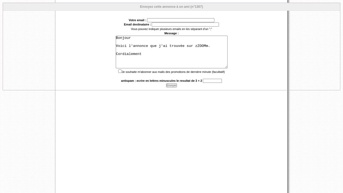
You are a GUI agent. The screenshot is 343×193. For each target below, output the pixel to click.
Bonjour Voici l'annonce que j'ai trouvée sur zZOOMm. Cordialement (171, 55)
